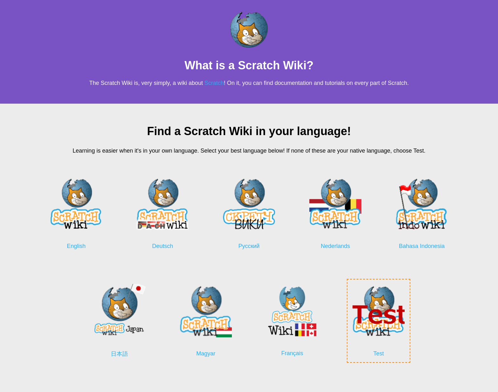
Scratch (214, 83)
